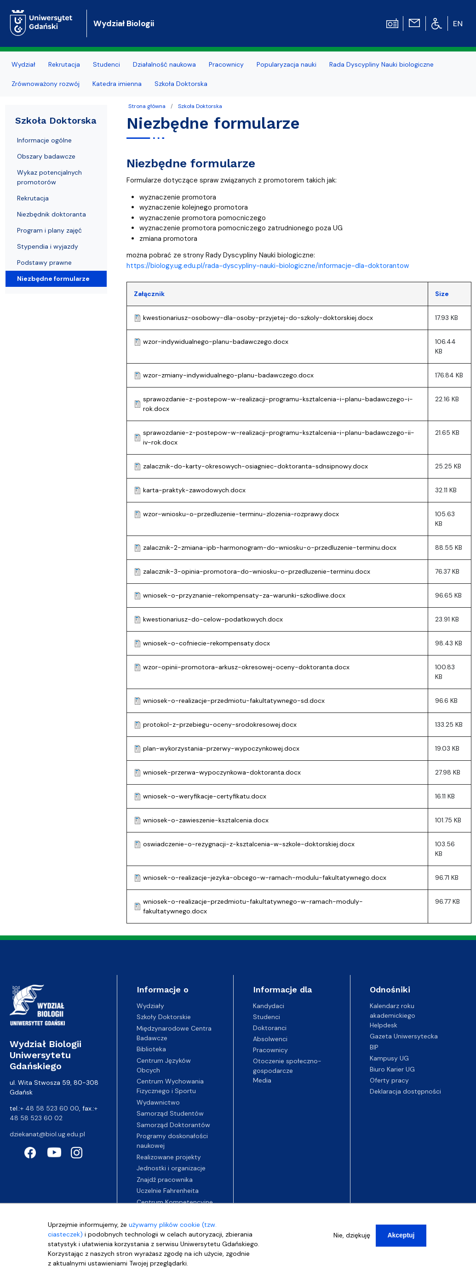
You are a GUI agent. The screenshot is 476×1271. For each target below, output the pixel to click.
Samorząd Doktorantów (173, 1125)
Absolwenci (270, 1039)
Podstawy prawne (44, 262)
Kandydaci (268, 1006)
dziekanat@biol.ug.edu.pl (47, 1134)
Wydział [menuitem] (23, 64)
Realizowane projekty (169, 1157)
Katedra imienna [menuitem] (117, 84)
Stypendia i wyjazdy (47, 246)
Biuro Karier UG (392, 1069)
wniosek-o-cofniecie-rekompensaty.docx (206, 643)
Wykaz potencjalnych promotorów (49, 177)
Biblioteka (151, 1049)
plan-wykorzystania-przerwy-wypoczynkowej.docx (221, 748)
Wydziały (150, 1006)
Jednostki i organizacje (171, 1168)
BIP (374, 1047)
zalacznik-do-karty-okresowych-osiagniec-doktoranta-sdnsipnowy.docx (255, 466)
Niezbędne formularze (53, 278)
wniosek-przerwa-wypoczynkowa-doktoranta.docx (222, 772)
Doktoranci (270, 1028)
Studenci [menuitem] (106, 64)
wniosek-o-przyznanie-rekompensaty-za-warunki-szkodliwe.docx (244, 595)
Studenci (266, 1017)
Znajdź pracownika (165, 1179)
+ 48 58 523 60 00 (49, 1108)
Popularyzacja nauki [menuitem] (286, 64)
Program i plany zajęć (49, 230)
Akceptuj (400, 1236)
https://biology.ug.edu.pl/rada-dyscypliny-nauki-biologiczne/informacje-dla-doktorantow (267, 265)
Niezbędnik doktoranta (51, 214)
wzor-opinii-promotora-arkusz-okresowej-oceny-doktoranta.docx (246, 667)
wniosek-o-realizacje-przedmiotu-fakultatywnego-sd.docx (234, 700)
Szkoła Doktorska (200, 106)
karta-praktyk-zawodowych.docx (194, 490)
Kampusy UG (389, 1058)
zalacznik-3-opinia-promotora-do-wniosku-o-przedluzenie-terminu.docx (256, 571)
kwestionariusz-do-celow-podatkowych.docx (213, 619)
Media (262, 1080)
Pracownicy (270, 1050)
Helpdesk (383, 1025)
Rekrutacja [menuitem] (64, 64)
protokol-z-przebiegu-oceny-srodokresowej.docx (220, 724)
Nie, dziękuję (351, 1236)
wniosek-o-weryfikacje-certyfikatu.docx (204, 796)
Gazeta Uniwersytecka (404, 1036)
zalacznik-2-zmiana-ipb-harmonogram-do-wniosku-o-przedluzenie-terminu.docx (269, 547)
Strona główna (147, 106)
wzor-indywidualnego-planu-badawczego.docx (215, 341)
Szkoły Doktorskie (164, 1017)
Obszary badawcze (46, 156)
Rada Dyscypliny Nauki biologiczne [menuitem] (381, 64)
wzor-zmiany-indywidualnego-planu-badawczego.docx (228, 375)
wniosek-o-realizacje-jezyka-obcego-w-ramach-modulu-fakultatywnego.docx (264, 877)
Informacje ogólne (44, 140)
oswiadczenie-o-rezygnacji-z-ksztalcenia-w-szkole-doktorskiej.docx (249, 844)
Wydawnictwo (158, 1102)
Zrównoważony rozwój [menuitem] (45, 84)
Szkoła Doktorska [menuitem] (181, 84)
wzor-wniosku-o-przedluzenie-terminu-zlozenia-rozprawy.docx (241, 514)
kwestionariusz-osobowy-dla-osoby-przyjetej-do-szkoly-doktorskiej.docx (258, 317)
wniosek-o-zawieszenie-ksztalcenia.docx (206, 820)
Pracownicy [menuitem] (226, 64)
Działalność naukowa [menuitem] (164, 64)
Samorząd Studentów (170, 1113)
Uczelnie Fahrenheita (168, 1190)
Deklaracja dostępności (405, 1091)
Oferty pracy (389, 1080)
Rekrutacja (33, 198)
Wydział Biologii (123, 23)
